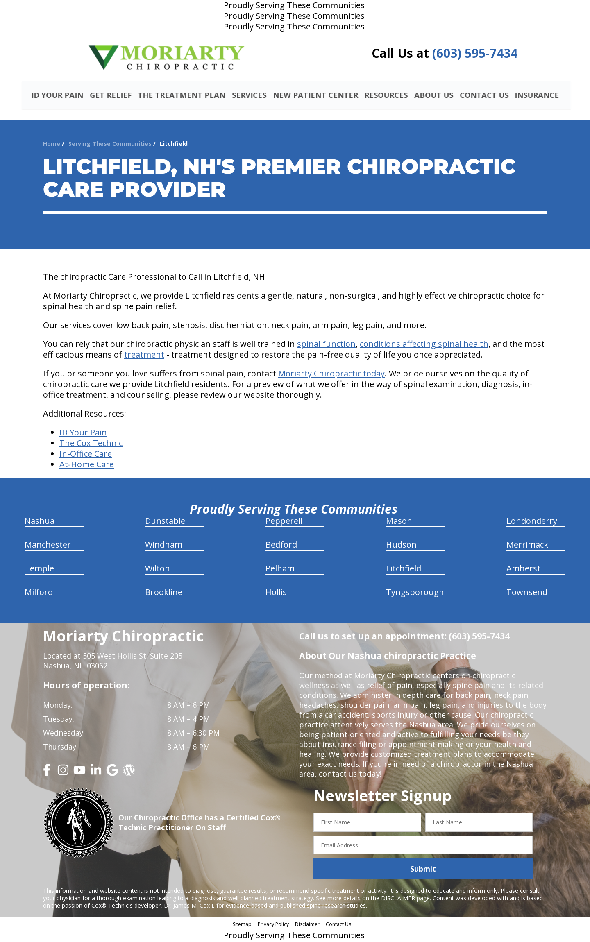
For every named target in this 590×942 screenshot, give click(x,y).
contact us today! (349, 775)
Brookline (163, 593)
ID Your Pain (83, 433)
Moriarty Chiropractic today (331, 374)
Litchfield (403, 569)
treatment (144, 355)
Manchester (48, 545)
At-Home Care (86, 465)
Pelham (280, 569)
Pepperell (284, 522)
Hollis (276, 593)
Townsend (526, 593)
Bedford (281, 545)
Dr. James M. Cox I (188, 906)
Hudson (401, 545)
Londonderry (531, 522)
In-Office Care (85, 454)
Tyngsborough (415, 593)
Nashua (39, 522)
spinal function (326, 345)
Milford (39, 593)
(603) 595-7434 (474, 53)
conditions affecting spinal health (424, 345)
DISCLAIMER (398, 899)
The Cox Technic (91, 444)
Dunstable (165, 522)
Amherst (523, 569)
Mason (399, 522)
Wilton (157, 569)
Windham (163, 545)
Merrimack (527, 545)
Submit (423, 869)
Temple (39, 569)
